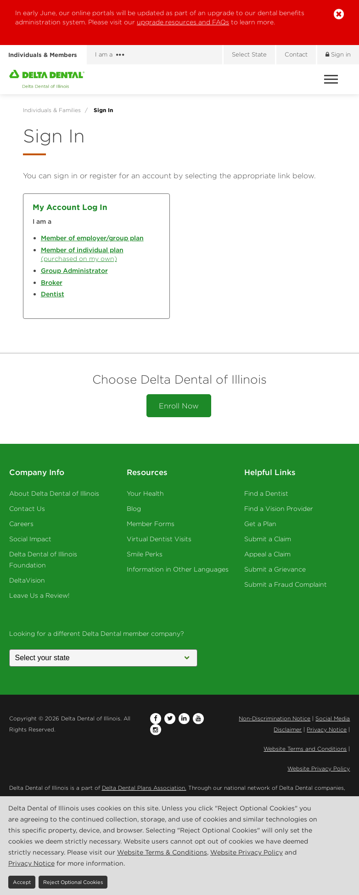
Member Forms (150, 524)
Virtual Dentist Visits (159, 539)
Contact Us (27, 508)
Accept (22, 882)
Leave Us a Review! (39, 595)
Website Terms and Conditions (305, 748)
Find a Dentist (266, 493)
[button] (339, 14)
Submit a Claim (267, 539)
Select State (249, 54)
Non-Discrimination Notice (274, 718)
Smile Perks (145, 554)
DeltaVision (27, 580)
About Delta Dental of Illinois (54, 493)
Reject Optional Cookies (73, 882)
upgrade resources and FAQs (183, 22)
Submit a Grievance (275, 569)
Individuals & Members (42, 55)
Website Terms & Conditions (162, 852)
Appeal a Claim (267, 554)
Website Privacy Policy (318, 768)
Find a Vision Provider (278, 508)
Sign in (338, 54)
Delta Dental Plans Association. (144, 787)
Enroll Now (179, 405)
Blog (134, 508)
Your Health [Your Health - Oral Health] (145, 493)
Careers (21, 524)
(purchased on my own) (82, 254)
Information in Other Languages (178, 569)
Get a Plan (260, 524)
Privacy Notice (327, 729)
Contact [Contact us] (296, 54)
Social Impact (30, 539)
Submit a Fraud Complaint (285, 584)
